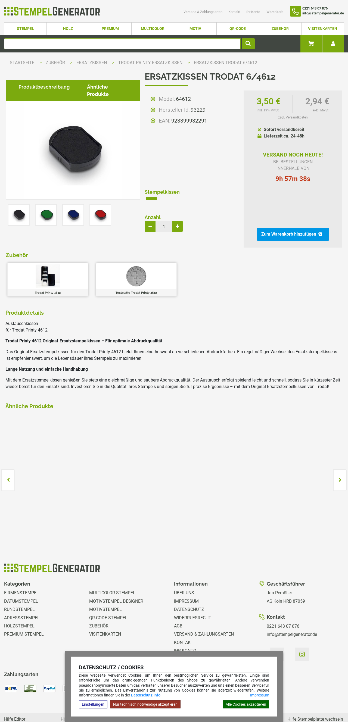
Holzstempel (19, 600)
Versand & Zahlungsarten (203, 12)
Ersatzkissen (92, 62)
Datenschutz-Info (145, 695)
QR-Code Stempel (108, 592)
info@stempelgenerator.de (292, 609)
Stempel (25, 28)
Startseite (22, 62)
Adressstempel (22, 592)
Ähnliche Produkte (104, 269)
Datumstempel (21, 575)
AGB (178, 600)
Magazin (183, 633)
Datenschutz (189, 584)
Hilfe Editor (14, 693)
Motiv (195, 28)
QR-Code (237, 28)
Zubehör (280, 28)
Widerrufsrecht (192, 592)
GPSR (179, 641)
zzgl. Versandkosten (293, 117)
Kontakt (234, 12)
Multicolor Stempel (112, 567)
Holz (68, 28)
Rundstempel (19, 584)
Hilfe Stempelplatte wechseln (315, 693)
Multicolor (152, 28)
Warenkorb (274, 12)
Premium (110, 28)
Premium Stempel (24, 608)
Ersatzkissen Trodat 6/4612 (225, 62)
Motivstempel (105, 584)
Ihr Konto (253, 12)
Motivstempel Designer (116, 575)
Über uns (184, 567)
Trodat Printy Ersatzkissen (151, 62)
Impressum (259, 695)
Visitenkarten (322, 28)
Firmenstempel (21, 567)
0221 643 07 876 (283, 600)
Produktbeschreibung (39, 269)
